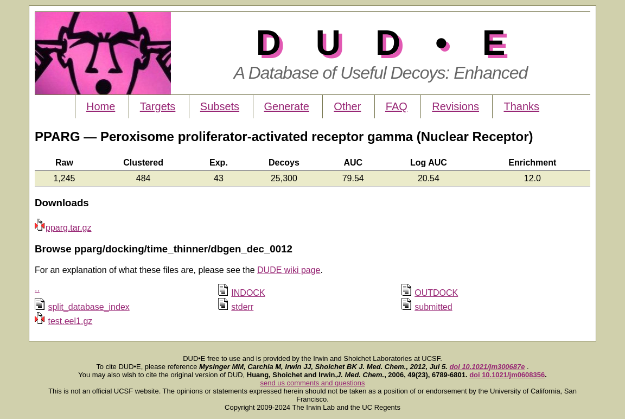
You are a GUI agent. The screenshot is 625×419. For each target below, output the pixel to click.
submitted (433, 307)
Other (347, 106)
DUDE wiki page (288, 270)
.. (37, 288)
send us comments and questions (312, 383)
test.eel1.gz (70, 321)
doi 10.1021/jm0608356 (507, 375)
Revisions (455, 106)
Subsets (219, 106)
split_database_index (88, 307)
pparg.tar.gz (63, 227)
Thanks (521, 106)
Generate (286, 106)
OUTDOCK (436, 292)
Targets (158, 106)
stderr (242, 307)
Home (100, 106)
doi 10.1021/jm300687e (487, 367)
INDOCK (248, 292)
